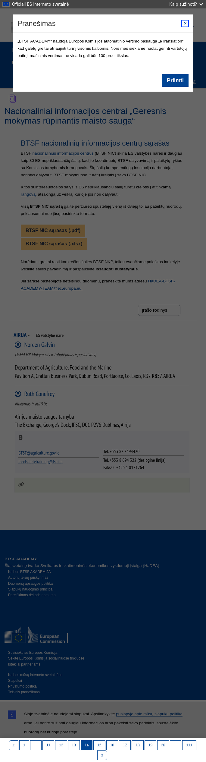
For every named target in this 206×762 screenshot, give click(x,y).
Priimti (175, 80)
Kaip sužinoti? (186, 4)
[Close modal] (185, 23)
